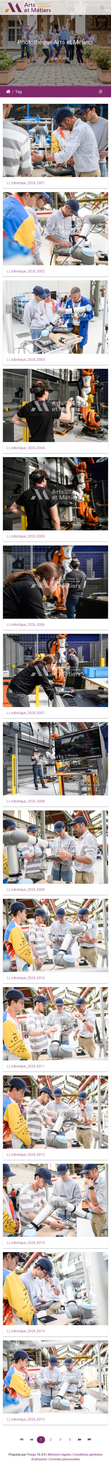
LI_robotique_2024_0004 (26, 448)
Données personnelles (65, 1459)
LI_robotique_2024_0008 (26, 801)
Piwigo (31, 1454)
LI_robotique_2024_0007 (26, 713)
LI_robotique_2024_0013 (26, 1243)
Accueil (8, 92)
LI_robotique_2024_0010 (26, 978)
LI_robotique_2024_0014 (26, 1331)
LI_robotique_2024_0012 (26, 1155)
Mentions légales (59, 1454)
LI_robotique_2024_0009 (26, 890)
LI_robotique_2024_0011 (26, 1066)
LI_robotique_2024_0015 (26, 1419)
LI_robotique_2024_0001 (26, 183)
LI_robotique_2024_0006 (26, 625)
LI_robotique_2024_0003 (26, 360)
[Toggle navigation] (102, 7)
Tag (18, 91)
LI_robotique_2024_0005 (26, 536)
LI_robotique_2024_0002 (26, 271)
